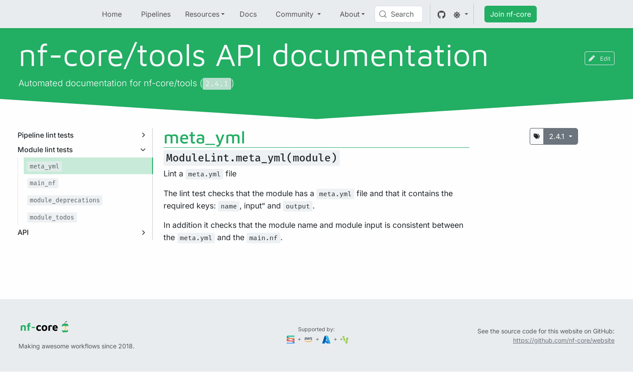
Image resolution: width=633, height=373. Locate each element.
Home (112, 14)
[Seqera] (291, 339)
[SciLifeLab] (344, 339)
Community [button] (296, 14)
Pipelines (156, 14)
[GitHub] (441, 14)
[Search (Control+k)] (399, 14)
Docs (248, 14)
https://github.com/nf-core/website (564, 340)
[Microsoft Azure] (327, 339)
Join (510, 14)
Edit (600, 58)
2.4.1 (558, 136)
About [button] (350, 14)
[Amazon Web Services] (309, 339)
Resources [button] (202, 14)
